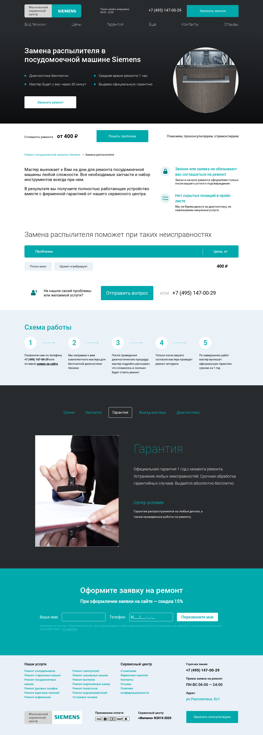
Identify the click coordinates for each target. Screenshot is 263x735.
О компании (128, 671)
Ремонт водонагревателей (90, 692)
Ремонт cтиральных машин (42, 675)
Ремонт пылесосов (85, 688)
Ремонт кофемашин (37, 697)
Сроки (69, 412)
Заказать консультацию (212, 717)
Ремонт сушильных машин (90, 675)
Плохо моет (38, 266)
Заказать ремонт (50, 102)
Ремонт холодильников (39, 671)
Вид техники (35, 24)
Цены (76, 24)
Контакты (190, 24)
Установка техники (85, 697)
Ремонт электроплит (86, 671)
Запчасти (93, 412)
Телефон (117, 617)
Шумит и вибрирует (74, 266)
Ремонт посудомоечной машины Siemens (52, 154)
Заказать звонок (213, 11)
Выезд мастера (152, 412)
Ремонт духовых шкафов (40, 688)
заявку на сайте (47, 363)
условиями (70, 629)
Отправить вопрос (127, 293)
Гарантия (115, 24)
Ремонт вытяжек (84, 679)
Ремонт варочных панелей (41, 692)
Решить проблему (122, 136)
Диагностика (188, 412)
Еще (152, 24)
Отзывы (231, 24)
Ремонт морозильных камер (91, 684)
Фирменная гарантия (134, 675)
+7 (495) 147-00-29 (165, 10)
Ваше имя (49, 617)
